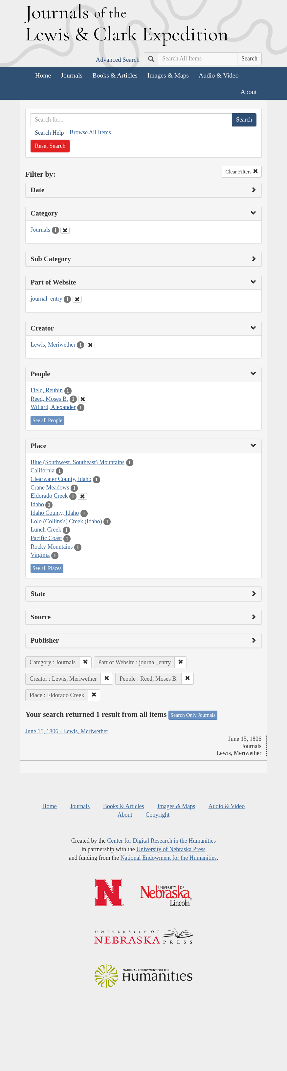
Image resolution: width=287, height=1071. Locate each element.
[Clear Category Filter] (65, 230)
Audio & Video (219, 75)
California (43, 470)
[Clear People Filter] (82, 399)
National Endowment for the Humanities (169, 858)
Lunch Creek (46, 529)
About (249, 91)
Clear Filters (241, 171)
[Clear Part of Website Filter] (77, 299)
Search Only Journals (192, 715)
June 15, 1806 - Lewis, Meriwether (66, 731)
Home (43, 75)
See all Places (47, 568)
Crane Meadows (50, 487)
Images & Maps (168, 75)
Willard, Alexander (53, 407)
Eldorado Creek (49, 495)
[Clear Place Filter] (82, 496)
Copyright (157, 814)
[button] (85, 662)
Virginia (40, 555)
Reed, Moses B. (49, 399)
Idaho (37, 504)
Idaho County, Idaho (55, 513)
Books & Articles (114, 75)
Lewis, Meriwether (53, 344)
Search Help (49, 132)
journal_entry (46, 298)
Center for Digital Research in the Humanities (161, 840)
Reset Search (50, 146)
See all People (47, 420)
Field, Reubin (47, 390)
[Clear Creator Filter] (90, 345)
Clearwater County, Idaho (61, 479)
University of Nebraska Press (170, 849)
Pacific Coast (46, 538)
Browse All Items (90, 132)
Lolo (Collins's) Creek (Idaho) (66, 521)
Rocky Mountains (52, 546)
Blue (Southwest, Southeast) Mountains (77, 462)
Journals (71, 75)
